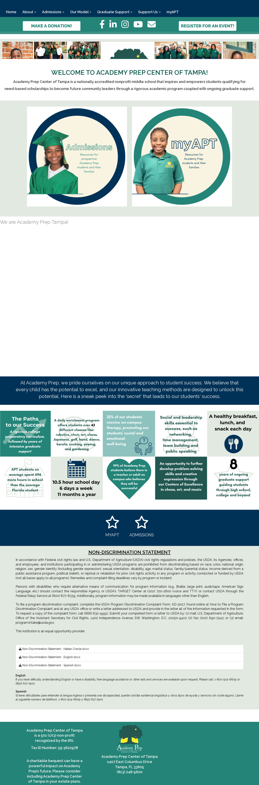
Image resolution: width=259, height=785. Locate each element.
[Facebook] (104, 26)
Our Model (80, 12)
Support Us (149, 12)
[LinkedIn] (115, 26)
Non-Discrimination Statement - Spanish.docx (50, 665)
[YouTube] (140, 26)
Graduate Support (114, 12)
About (29, 12)
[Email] (153, 26)
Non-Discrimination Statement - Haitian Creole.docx (54, 648)
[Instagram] (127, 26)
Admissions (53, 12)
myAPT (173, 12)
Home (11, 12)
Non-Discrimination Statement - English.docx (49, 657)
